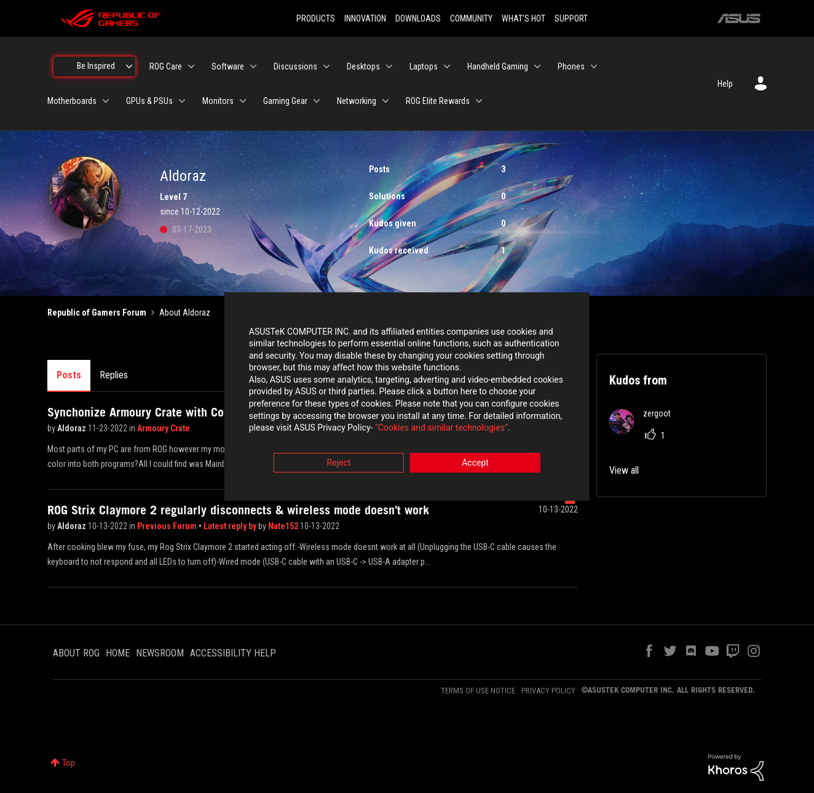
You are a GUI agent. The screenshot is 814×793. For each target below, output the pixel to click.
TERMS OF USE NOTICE (478, 690)
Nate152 (284, 526)
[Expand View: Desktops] (389, 66)
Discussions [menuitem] (295, 66)
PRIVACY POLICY (548, 690)
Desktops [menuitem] (363, 66)
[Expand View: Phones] (594, 66)
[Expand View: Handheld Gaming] (537, 66)
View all (624, 470)
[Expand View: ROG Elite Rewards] (479, 101)
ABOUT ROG (76, 653)
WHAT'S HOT (523, 18)
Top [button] (68, 763)
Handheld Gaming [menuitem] (497, 66)
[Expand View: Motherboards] (106, 101)
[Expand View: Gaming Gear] (316, 101)
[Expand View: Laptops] (447, 66)
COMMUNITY (471, 18)
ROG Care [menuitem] (165, 66)
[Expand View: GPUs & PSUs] (182, 101)
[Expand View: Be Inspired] (129, 66)
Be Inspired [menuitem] (96, 66)
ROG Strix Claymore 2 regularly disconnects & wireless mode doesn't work (238, 510)
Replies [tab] (114, 375)
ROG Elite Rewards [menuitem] (438, 101)
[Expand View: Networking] (385, 101)
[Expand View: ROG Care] (191, 66)
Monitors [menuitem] (218, 101)
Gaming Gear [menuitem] (285, 101)
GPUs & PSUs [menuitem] (149, 101)
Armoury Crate (163, 428)
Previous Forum (168, 526)
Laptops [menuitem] (423, 66)
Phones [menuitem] (571, 66)
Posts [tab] (69, 375)
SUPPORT (571, 18)
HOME (118, 653)
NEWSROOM (160, 653)
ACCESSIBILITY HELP (233, 653)
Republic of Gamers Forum (96, 312)
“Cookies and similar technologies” (326, 430)
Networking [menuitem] (356, 101)
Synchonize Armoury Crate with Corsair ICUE (161, 412)
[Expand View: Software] (253, 66)
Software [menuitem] (227, 66)
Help (725, 84)
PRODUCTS (315, 18)
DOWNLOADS (418, 18)
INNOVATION (365, 18)
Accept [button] (475, 464)
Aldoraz (72, 428)
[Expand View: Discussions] (326, 66)
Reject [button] (339, 464)
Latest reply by (231, 526)
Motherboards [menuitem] (72, 101)
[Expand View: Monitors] (243, 101)
